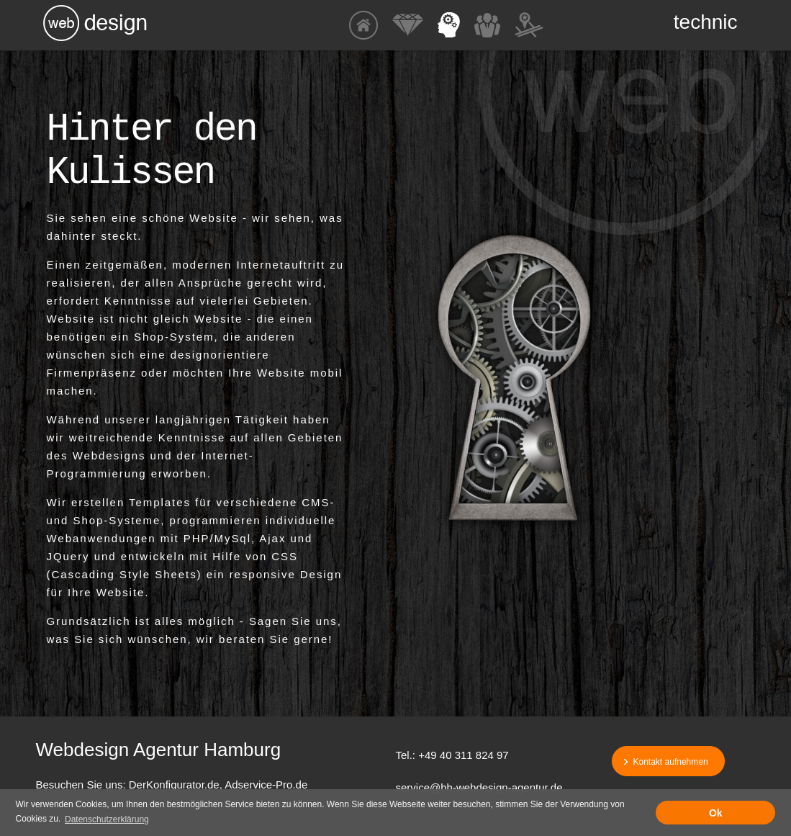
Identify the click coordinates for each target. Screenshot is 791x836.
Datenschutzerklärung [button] (107, 819)
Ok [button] (716, 813)
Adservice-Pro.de (266, 784)
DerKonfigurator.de (174, 784)
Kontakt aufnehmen (670, 762)
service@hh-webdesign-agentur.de (479, 787)
